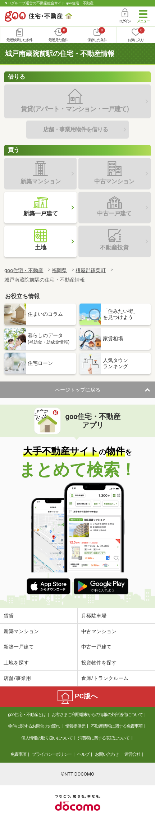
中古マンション (99, 631)
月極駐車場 (93, 616)
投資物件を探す (99, 663)
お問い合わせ (107, 754)
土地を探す (16, 663)
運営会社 (132, 754)
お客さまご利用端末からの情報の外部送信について (97, 714)
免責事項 (18, 754)
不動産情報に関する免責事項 (116, 726)
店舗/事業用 (17, 678)
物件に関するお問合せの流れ (34, 726)
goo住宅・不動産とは (27, 714)
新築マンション (21, 631)
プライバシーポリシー (52, 754)
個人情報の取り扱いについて (47, 738)
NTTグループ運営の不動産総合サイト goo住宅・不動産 (49, 3)
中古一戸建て (96, 647)
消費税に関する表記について (103, 738)
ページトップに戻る (77, 390)
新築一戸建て (19, 647)
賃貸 (9, 616)
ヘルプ (83, 754)
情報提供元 (75, 726)
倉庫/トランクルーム (105, 678)
